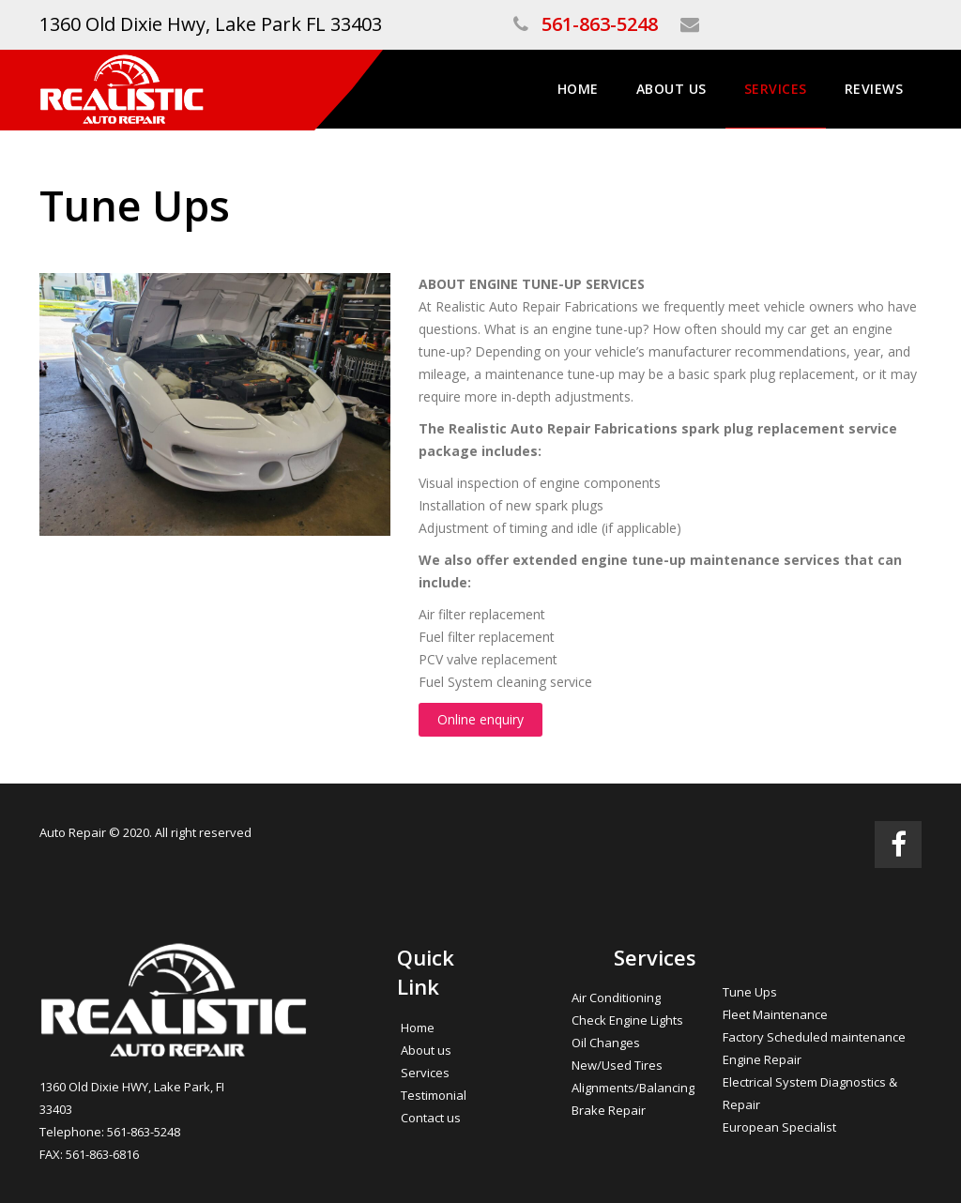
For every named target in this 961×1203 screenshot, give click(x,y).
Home (578, 89)
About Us (671, 89)
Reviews (874, 89)
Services (775, 89)
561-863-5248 (600, 24)
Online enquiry (480, 719)
